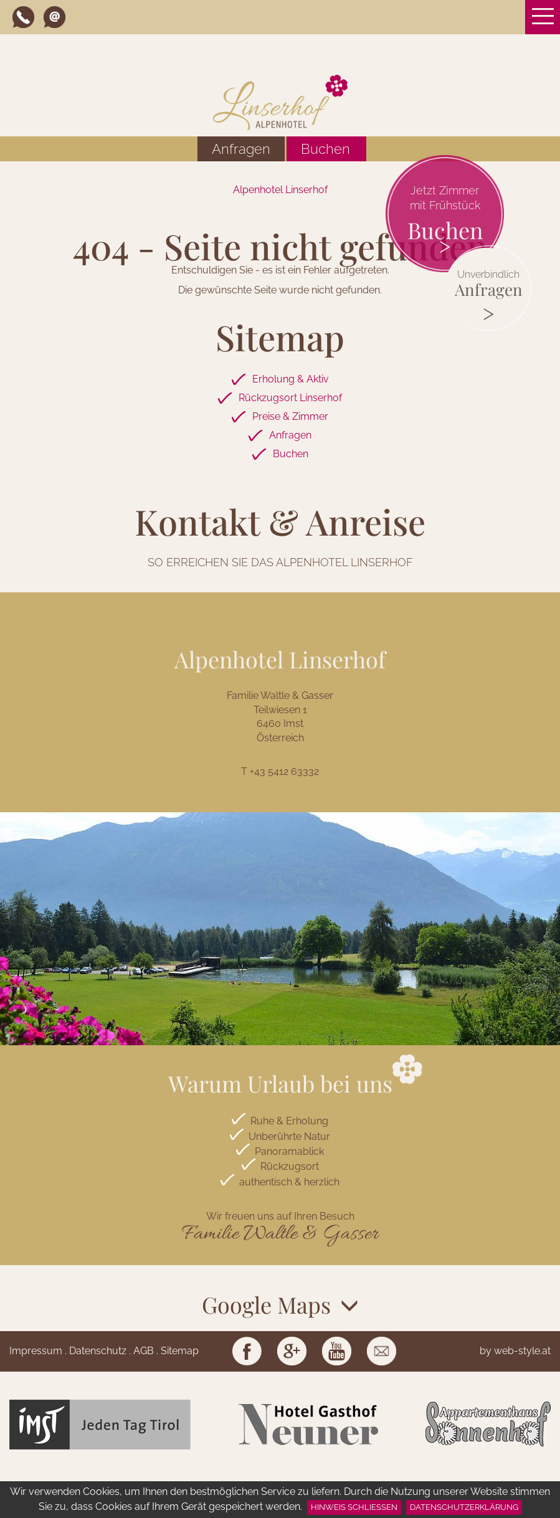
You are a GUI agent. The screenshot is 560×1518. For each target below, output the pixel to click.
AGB (143, 1351)
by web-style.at (515, 1351)
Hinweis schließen (354, 1507)
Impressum (35, 1351)
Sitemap (180, 1351)
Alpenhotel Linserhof (280, 190)
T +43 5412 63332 (280, 771)
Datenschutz (97, 1351)
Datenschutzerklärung (464, 1507)
